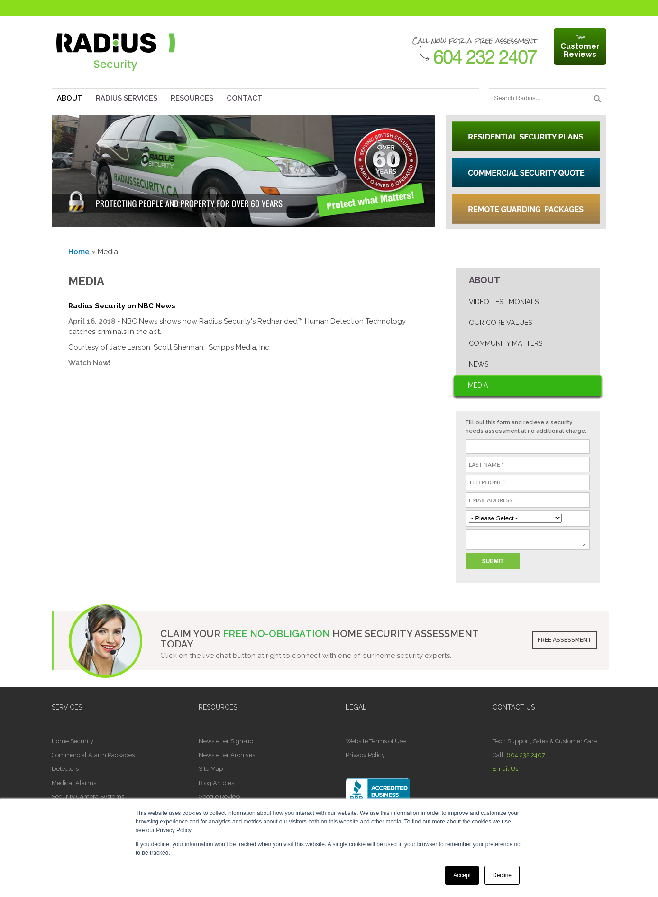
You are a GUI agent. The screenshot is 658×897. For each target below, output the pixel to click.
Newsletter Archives (227, 754)
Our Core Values (500, 322)
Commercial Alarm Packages (93, 754)
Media (478, 385)
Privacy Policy (365, 754)
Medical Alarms (74, 782)
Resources (192, 98)
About (69, 98)
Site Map (211, 768)
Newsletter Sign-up (226, 741)
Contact (245, 98)
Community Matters (505, 343)
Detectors (65, 768)
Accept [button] (462, 875)
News (478, 364)
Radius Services (126, 98)
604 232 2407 (525, 754)
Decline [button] (502, 875)
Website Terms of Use (376, 741)
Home (79, 252)
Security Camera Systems (88, 796)
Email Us (505, 768)
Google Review (219, 796)
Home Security (72, 741)
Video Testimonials (504, 301)
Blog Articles (216, 782)
